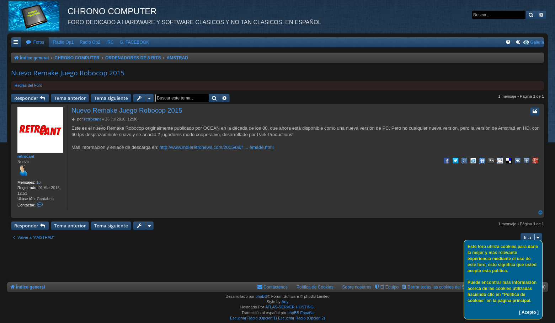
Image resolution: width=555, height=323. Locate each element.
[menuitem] (35, 42)
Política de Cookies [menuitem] (315, 287)
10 (38, 182)
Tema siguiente (111, 98)
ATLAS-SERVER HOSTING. (290, 307)
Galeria (537, 42)
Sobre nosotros (357, 287)
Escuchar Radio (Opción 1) (253, 318)
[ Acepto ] (529, 312)
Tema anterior (70, 98)
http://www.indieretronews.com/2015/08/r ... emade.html (217, 147)
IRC (110, 42)
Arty (285, 302)
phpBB (261, 296)
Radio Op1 (63, 42)
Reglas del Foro (28, 85)
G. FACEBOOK (134, 42)
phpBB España (300, 313)
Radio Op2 (90, 42)
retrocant (25, 156)
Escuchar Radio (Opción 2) (301, 318)
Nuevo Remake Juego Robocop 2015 (67, 72)
